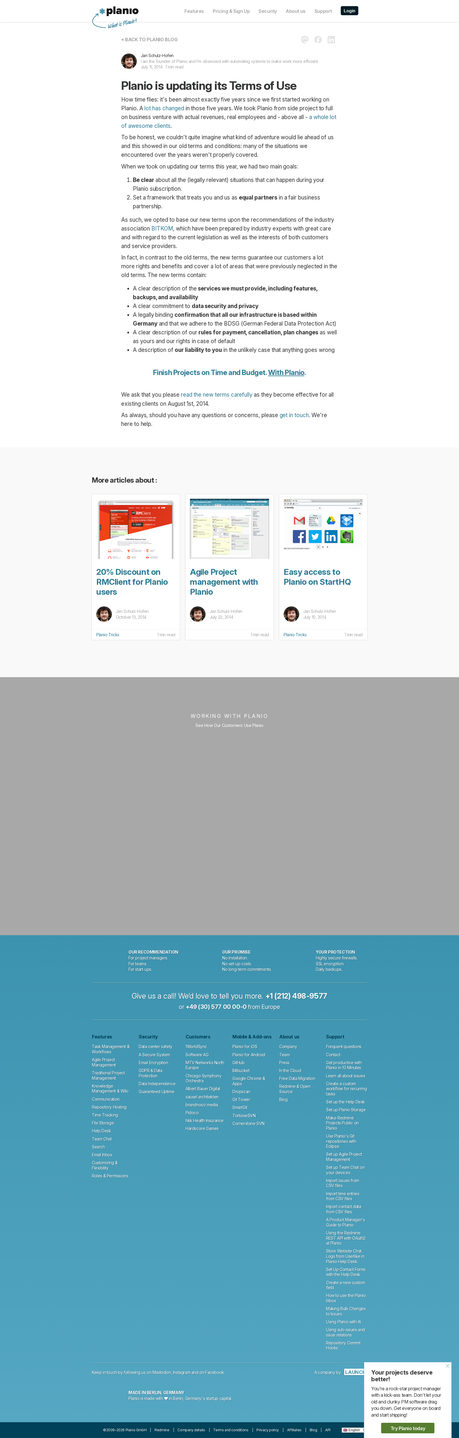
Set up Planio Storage (346, 1109)
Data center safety (155, 1046)
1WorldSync (196, 1046)
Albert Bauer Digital (203, 1088)
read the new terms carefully (216, 394)
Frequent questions (344, 1046)
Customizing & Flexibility (105, 1165)
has (156, 108)
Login (349, 10)
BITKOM (162, 228)
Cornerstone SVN (248, 1123)
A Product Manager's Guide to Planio (345, 1222)
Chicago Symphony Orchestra (204, 1078)
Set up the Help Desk (345, 1101)
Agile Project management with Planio (224, 581)
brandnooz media (202, 1104)
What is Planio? (122, 24)
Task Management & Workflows (110, 1049)
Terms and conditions (230, 1430)
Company (288, 1046)
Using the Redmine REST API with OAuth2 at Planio (346, 1238)
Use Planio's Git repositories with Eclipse (341, 1141)
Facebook (214, 1372)
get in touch (294, 415)
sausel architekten (202, 1096)
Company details (191, 1430)
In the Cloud (290, 1070)
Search (98, 1146)
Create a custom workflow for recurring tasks (346, 1088)
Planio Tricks (107, 634)
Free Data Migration (297, 1078)
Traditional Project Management (108, 1075)
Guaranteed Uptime (156, 1091)
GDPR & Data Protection (150, 1073)
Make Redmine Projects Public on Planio (342, 1123)
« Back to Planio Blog (149, 39)
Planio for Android (248, 1054)
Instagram (181, 1372)
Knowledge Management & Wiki (110, 1088)
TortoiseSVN (244, 1115)
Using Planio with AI (343, 1321)
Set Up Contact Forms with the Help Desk (346, 1272)
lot (147, 108)
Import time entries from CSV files (342, 1196)
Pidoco (192, 1112)
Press (284, 1062)
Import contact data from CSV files (343, 1209)
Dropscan (241, 1091)
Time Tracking (105, 1114)
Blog (283, 1099)
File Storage (103, 1122)
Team (284, 1054)
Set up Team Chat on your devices (345, 1170)
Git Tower (241, 1099)
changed (173, 108)
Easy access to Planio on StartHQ (317, 577)
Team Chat (102, 1138)
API (327, 1430)
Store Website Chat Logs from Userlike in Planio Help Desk (345, 1256)
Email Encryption (153, 1062)
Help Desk (101, 1130)
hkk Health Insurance (205, 1120)
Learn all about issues (345, 1075)
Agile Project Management (104, 1062)
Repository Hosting (109, 1107)
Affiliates (294, 1430)
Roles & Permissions (110, 1175)
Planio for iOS (244, 1046)
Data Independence (157, 1083)
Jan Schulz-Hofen (157, 55)
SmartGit (239, 1107)
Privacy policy (267, 1430)
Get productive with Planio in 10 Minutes (344, 1065)
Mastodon (162, 1372)
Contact (333, 1054)
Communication (106, 1099)
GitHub (238, 1062)
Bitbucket (240, 1070)
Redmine (162, 1430)
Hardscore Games (202, 1128)
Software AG (197, 1054)
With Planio (286, 372)
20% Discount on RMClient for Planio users (132, 581)
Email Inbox (102, 1154)
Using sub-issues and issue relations (345, 1332)
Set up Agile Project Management (344, 1157)
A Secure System (154, 1054)
